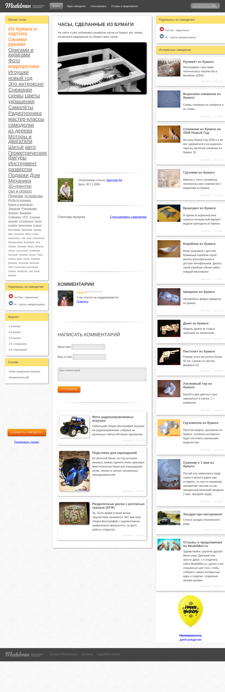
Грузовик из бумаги (199, 172)
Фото (14, 60)
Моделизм (27, 229)
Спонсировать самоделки (128, 217)
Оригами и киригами (20, 52)
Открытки (12, 271)
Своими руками (17, 42)
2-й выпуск (15, 332)
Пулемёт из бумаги (198, 62)
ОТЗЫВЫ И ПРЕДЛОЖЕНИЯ (63, 654)
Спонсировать (98, 6)
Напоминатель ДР (19, 377)
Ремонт (40, 255)
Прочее (26, 259)
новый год (20, 78)
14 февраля (26, 221)
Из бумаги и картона (22, 31)
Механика (19, 180)
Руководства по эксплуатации (26, 267)
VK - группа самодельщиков (27, 303)
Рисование (23, 255)
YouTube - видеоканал (23, 296)
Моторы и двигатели (20, 139)
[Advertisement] (102, 243)
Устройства (33, 196)
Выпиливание (29, 242)
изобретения (22, 271)
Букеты (37, 271)
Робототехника (19, 200)
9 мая (23, 238)
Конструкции (24, 263)
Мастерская (13, 255)
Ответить (82, 301)
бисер (38, 221)
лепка (29, 238)
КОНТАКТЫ (87, 654)
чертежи (37, 229)
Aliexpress (12, 275)
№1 (86, 292)
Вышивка (26, 212)
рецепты (11, 250)
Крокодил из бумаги (199, 208)
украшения (21, 101)
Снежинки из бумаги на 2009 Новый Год (202, 130)
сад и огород (20, 191)
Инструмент (22, 163)
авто (30, 147)
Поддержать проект (26, 442)
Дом (35, 175)
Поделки (15, 196)
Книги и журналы (20, 204)
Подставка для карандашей (114, 453)
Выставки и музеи (15, 242)
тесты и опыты (22, 250)
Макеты (31, 246)
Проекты (32, 255)
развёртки (20, 169)
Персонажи (21, 246)
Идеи (38, 242)
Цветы (32, 95)
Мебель (28, 234)
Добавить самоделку (26, 432)
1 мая (30, 271)
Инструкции (14, 229)
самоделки (21, 124)
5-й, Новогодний (18, 349)
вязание (13, 221)
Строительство (39, 238)
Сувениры (14, 217)
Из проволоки (34, 250)
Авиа (10, 234)
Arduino (13, 213)
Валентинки (34, 263)
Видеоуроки (25, 225)
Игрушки (18, 72)
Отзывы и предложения (124, 6)
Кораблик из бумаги (199, 244)
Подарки (18, 175)
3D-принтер (19, 186)
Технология (19, 234)
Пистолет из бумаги (199, 351)
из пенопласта (14, 238)
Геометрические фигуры (27, 155)
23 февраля (35, 259)
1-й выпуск (15, 326)
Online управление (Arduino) (24, 371)
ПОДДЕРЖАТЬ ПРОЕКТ (108, 654)
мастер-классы (26, 119)
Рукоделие (29, 208)
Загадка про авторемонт (203, 514)
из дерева (20, 130)
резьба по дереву (15, 259)
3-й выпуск (15, 338)
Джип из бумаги (196, 323)
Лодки (10, 267)
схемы (16, 95)
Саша (80, 292)
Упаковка (34, 217)
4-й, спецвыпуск (18, 343)
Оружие (35, 234)
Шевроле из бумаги (199, 292)
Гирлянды (12, 246)
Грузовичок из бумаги (200, 423)
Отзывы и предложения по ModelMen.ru (202, 544)
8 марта (37, 225)
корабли (12, 225)
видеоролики (23, 66)
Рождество (39, 246)
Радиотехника (25, 113)
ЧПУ (25, 217)
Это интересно (26, 83)
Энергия (14, 208)
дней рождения (190, 617)
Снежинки (20, 89)
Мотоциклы (12, 263)
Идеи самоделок (76, 6)
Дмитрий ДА (114, 180)
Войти (56, 6)
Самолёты (20, 107)
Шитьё (16, 147)
